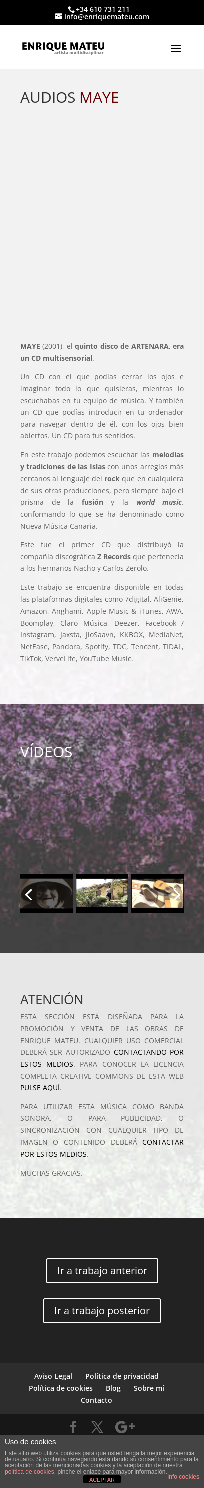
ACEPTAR (102, 1480)
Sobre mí (149, 1388)
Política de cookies (61, 1388)
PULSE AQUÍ (40, 1087)
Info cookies (183, 1476)
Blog (113, 1388)
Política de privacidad (122, 1376)
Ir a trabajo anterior (102, 1270)
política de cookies (29, 1471)
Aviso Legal (53, 1376)
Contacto (96, 1400)
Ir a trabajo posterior (102, 1310)
